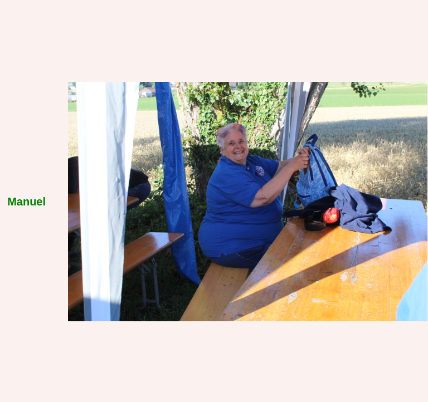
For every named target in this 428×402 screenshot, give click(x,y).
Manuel (26, 201)
